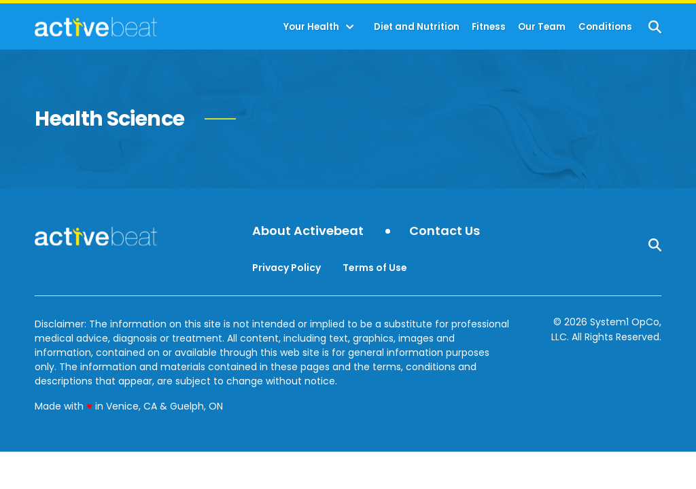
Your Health (311, 27)
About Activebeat (308, 231)
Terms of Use (375, 267)
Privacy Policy (286, 267)
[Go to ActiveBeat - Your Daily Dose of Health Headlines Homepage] (95, 26)
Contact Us (444, 231)
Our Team (542, 27)
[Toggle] (350, 27)
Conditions (605, 27)
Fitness (489, 27)
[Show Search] (654, 26)
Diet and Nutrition (416, 27)
